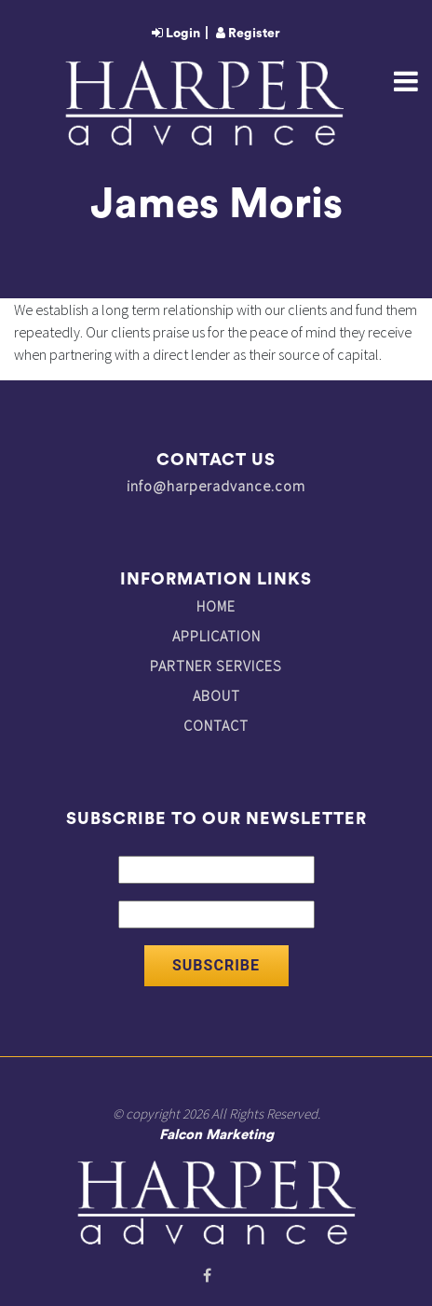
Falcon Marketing (216, 1135)
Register (248, 33)
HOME (216, 606)
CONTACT (216, 725)
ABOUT (216, 695)
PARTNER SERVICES (216, 665)
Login (176, 33)
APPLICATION (216, 635)
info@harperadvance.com (216, 485)
